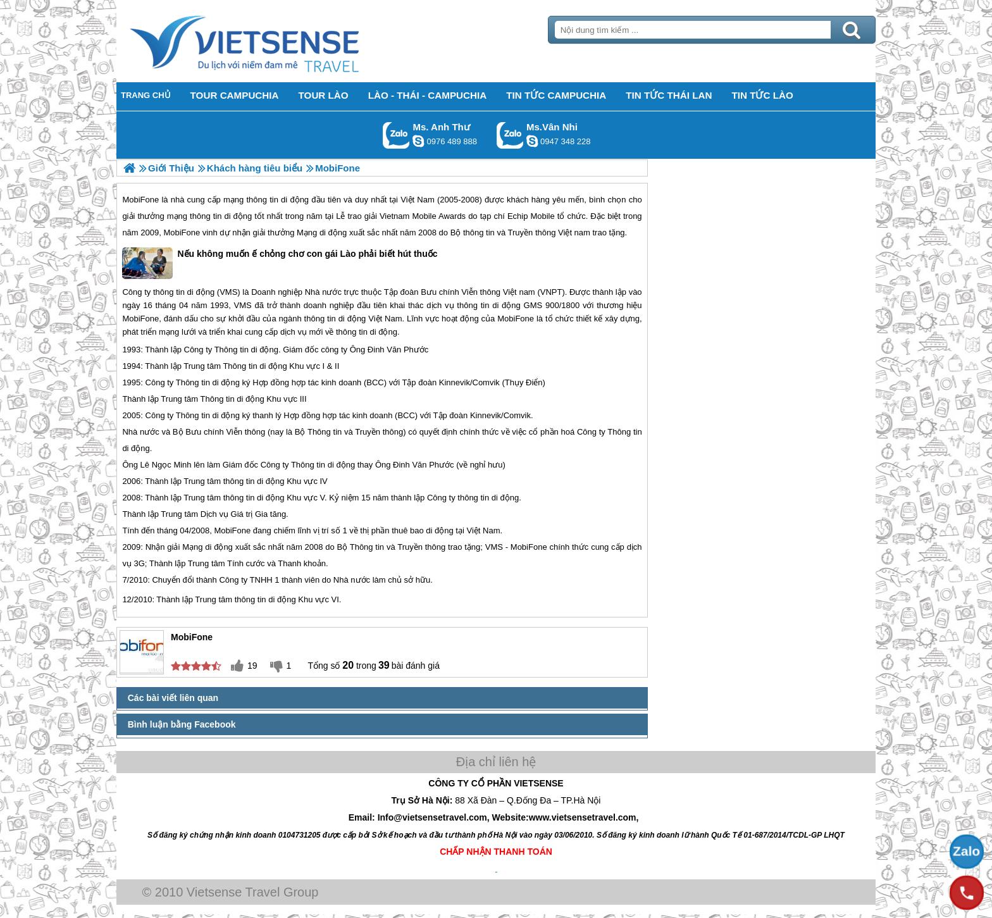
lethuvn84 (418, 141)
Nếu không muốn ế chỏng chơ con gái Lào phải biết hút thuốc (279, 263)
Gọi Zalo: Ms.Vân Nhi (510, 135)
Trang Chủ (275, 41)
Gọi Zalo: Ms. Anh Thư (396, 135)
